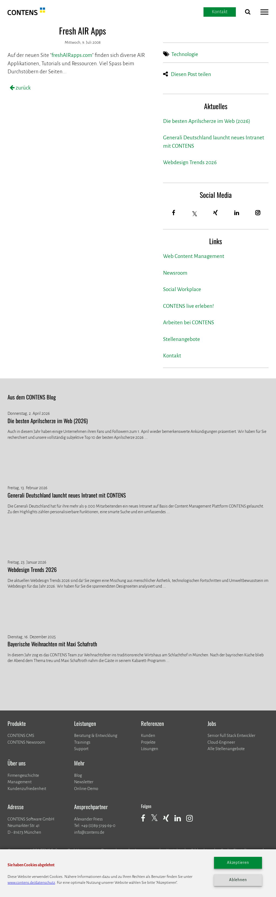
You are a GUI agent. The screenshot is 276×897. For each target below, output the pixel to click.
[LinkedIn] (237, 213)
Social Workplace (182, 289)
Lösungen (149, 748)
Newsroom (175, 273)
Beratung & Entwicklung (95, 735)
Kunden (148, 735)
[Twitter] (194, 214)
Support (81, 748)
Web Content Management (193, 256)
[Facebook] (173, 213)
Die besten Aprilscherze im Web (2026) (206, 121)
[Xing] (216, 213)
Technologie (184, 54)
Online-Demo (86, 788)
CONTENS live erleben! (188, 306)
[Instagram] (258, 213)
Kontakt (172, 355)
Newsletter (83, 781)
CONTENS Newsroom (26, 742)
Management (20, 781)
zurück (23, 88)
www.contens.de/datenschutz (31, 883)
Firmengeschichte (23, 775)
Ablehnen (238, 880)
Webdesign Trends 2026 (190, 162)
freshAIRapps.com (71, 55)
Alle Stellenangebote (226, 748)
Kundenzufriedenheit (27, 788)
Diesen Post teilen (191, 74)
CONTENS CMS (21, 735)
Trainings (82, 742)
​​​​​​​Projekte (148, 742)
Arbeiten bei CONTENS (188, 322)
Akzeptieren (238, 863)
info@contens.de (89, 832)
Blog (78, 775)
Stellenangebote (181, 339)
